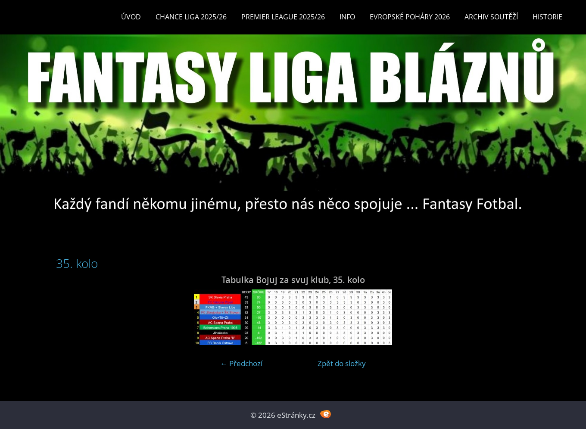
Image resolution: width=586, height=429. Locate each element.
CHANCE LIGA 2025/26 (191, 17)
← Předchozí (241, 363)
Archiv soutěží (491, 17)
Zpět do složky (342, 363)
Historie (547, 17)
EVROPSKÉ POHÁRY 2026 (410, 17)
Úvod (131, 17)
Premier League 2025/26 (283, 17)
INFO (347, 17)
